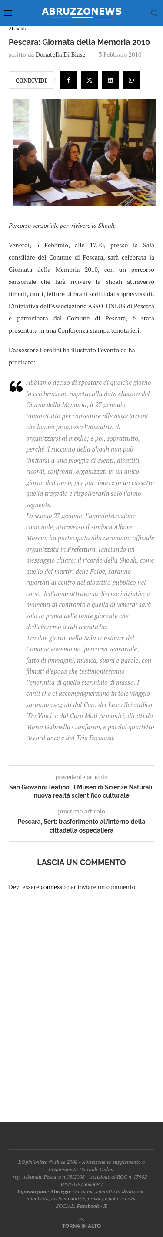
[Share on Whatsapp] (131, 80)
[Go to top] (81, 1225)
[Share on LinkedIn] (110, 80)
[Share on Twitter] (89, 80)
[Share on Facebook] (68, 80)
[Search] (154, 13)
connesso (53, 887)
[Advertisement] (81, 1000)
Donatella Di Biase (61, 54)
